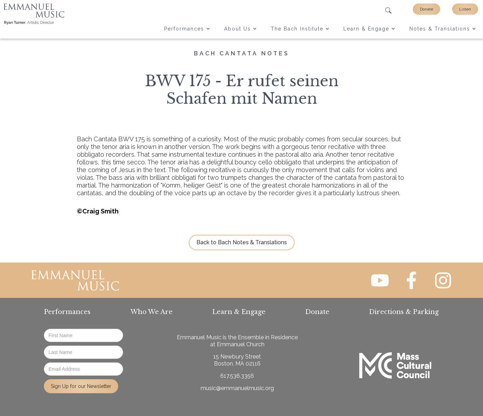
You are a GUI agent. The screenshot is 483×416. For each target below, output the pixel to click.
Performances (67, 311)
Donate (426, 9)
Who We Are (151, 311)
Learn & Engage (239, 311)
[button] (187, 29)
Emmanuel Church (240, 344)
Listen (465, 9)
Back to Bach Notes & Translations (241, 242)
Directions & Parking (404, 311)
